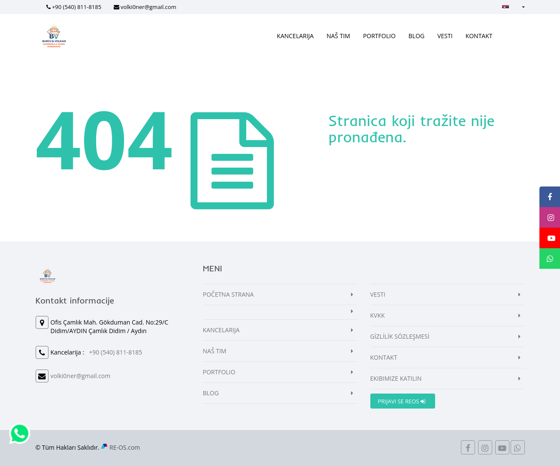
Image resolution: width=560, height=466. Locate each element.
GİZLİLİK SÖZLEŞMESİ (400, 336)
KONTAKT (479, 36)
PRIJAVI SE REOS (402, 401)
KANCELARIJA (295, 36)
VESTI (444, 36)
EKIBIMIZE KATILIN (396, 378)
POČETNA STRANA (228, 294)
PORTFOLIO (379, 36)
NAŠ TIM (338, 36)
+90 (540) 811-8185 (76, 7)
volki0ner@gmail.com (148, 7)
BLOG (416, 36)
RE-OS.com (124, 447)
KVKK (377, 315)
